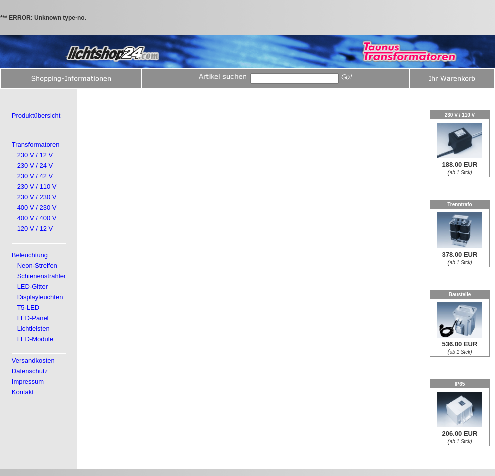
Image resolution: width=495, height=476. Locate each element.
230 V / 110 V (37, 186)
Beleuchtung (30, 255)
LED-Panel (33, 318)
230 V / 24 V (35, 165)
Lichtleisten (33, 328)
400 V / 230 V (37, 207)
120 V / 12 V (35, 228)
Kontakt (23, 392)
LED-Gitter (32, 286)
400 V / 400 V (37, 218)
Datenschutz (30, 371)
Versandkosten (33, 360)
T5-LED (28, 307)
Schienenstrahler (41, 276)
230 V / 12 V (35, 155)
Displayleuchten (40, 297)
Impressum (28, 381)
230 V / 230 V (37, 197)
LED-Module (35, 339)
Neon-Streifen (37, 265)
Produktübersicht (36, 115)
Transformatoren (36, 144)
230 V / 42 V (35, 176)
